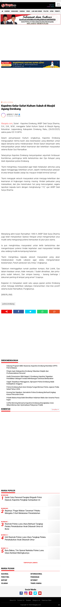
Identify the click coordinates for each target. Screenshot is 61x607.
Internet (34, 580)
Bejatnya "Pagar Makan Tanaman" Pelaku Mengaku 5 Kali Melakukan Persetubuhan (22, 511)
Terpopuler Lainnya (30, 562)
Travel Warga (35, 583)
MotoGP (4, 580)
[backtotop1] (59, 605)
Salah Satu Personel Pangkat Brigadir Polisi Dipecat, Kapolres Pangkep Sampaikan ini (23, 498)
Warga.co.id (36, 600)
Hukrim (7, 11)
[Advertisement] (30, 212)
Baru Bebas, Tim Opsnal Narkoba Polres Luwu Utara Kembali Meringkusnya (24, 551)
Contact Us (20, 600)
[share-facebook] (18, 311)
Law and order (37, 11)
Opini (51, 11)
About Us (13, 600)
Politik (45, 11)
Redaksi (28, 600)
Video (28, 11)
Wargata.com (7, 123)
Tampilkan (55, 409)
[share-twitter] (30, 311)
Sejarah (4, 583)
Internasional (36, 574)
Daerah (22, 11)
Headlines (14, 11)
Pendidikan (34, 577)
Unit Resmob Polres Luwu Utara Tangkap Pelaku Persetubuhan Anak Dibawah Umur (25, 538)
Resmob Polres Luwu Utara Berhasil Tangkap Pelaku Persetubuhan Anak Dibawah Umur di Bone (24, 526)
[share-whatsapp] (42, 311)
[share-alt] (6, 311)
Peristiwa (5, 577)
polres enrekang (8, 102)
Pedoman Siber (46, 600)
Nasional (5, 574)
